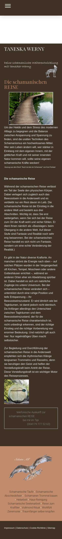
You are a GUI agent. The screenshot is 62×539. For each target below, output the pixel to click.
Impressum (9, 528)
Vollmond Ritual (31, 507)
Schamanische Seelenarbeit (24, 503)
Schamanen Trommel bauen (41, 495)
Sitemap (51, 528)
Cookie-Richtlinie (38, 528)
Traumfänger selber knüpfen (38, 511)
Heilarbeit (22, 499)
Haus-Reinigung (38, 499)
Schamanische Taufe (21, 491)
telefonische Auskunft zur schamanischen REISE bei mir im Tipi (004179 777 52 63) (31, 418)
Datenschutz (22, 528)
